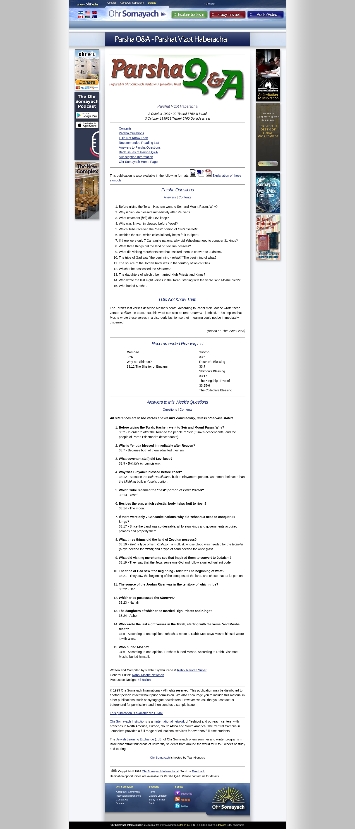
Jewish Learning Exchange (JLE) (139, 739)
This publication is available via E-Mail (136, 713)
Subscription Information (136, 157)
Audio (266, 15)
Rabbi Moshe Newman (148, 675)
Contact (111, 2)
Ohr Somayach (160, 757)
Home (152, 791)
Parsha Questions (131, 133)
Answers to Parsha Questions (140, 147)
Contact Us (122, 799)
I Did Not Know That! (133, 138)
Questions (170, 409)
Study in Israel (228, 15)
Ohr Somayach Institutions (128, 721)
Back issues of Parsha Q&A (138, 152)
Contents (185, 197)
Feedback (198, 771)
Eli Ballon (144, 680)
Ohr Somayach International (160, 771)
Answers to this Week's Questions (177, 402)
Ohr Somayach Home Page (138, 162)
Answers (170, 197)
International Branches (87, 15)
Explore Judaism (189, 15)
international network (170, 721)
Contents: (125, 128)
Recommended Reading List (139, 143)
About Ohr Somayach (132, 2)
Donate (152, 2)
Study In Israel (157, 799)
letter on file (184, 825)
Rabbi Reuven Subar (191, 670)
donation (222, 825)
